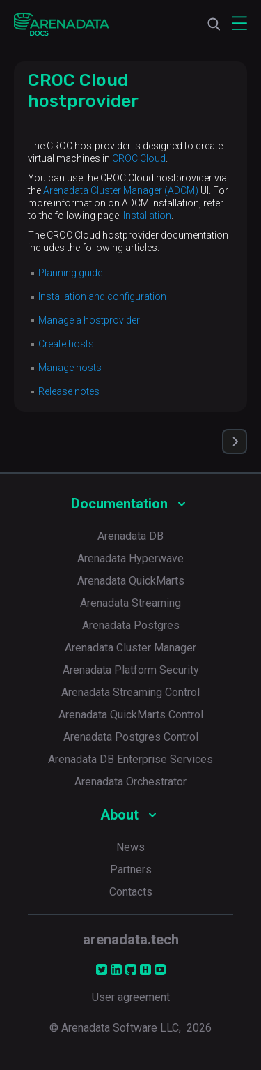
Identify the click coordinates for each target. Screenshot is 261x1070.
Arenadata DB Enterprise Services (130, 759)
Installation (147, 215)
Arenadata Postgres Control (130, 737)
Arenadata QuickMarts (130, 580)
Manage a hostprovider (89, 320)
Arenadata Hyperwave (130, 558)
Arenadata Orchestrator (130, 781)
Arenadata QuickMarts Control (130, 714)
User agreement (131, 997)
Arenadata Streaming (130, 603)
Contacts (130, 891)
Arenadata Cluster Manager (130, 647)
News (130, 847)
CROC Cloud (139, 158)
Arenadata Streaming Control (130, 692)
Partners (131, 869)
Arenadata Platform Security (131, 670)
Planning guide (70, 272)
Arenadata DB (130, 536)
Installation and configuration (102, 296)
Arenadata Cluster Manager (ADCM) (120, 190)
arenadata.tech (131, 939)
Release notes (69, 391)
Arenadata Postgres (131, 625)
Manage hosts (70, 367)
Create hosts (66, 343)
